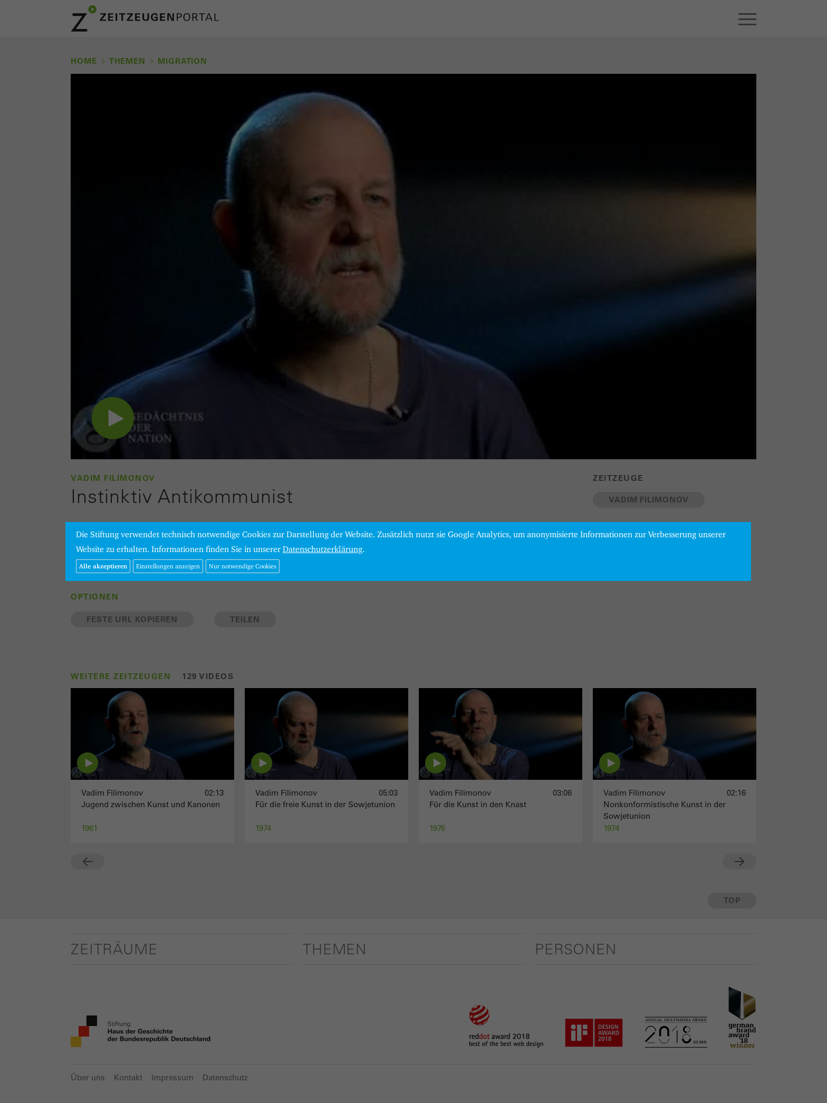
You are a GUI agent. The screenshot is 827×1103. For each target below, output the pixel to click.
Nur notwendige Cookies (242, 566)
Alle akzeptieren (103, 566)
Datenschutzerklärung (322, 549)
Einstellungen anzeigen (168, 566)
